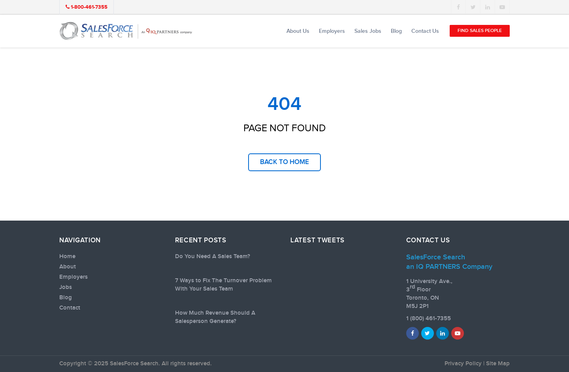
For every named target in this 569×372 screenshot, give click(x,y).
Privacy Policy (463, 363)
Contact (69, 308)
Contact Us (425, 31)
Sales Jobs (367, 31)
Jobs (65, 287)
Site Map (498, 363)
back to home (284, 162)
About (67, 266)
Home (67, 256)
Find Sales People (480, 31)
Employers (332, 31)
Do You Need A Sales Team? (212, 256)
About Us (297, 31)
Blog (396, 31)
